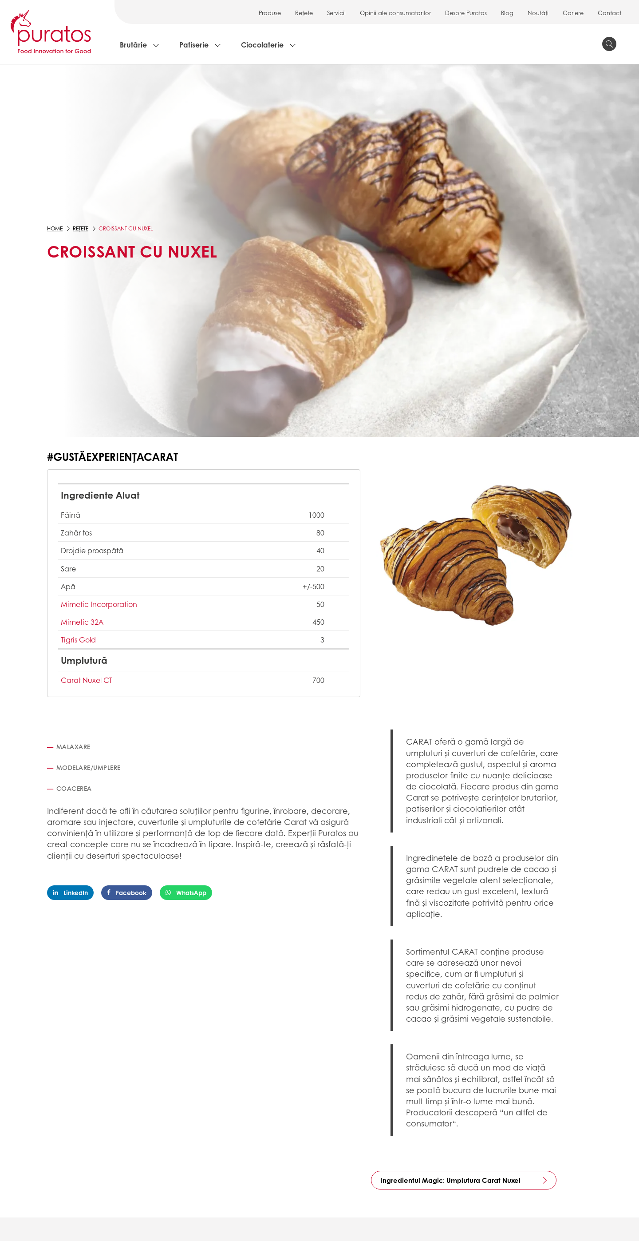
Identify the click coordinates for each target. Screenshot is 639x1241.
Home (55, 228)
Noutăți (538, 12)
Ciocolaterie (262, 45)
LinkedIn (70, 892)
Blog (507, 12)
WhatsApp (186, 892)
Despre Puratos (466, 12)
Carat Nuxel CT (86, 680)
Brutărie (133, 45)
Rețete (304, 12)
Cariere (573, 12)
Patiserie (194, 45)
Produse (270, 12)
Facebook (126, 892)
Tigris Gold (78, 639)
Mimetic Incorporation (99, 604)
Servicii (336, 12)
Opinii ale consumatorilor (395, 12)
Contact (609, 12)
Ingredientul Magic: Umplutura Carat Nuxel (450, 1180)
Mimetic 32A (82, 622)
